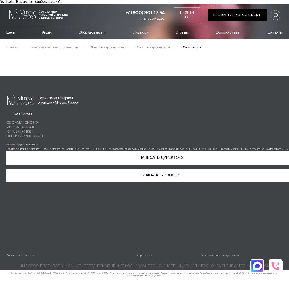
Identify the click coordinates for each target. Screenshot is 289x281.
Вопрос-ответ (227, 32)
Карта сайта (144, 256)
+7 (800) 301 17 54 (145, 12)
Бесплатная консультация (237, 15)
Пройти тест (187, 15)
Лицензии (140, 32)
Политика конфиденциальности (220, 256)
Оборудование (92, 32)
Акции (47, 32)
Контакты (274, 32)
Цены (10, 32)
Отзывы (182, 32)
